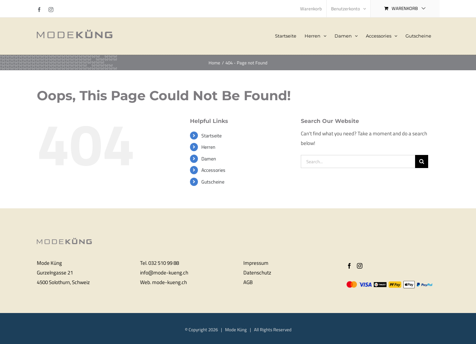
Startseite (211, 135)
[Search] (421, 161)
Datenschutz (257, 273)
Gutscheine (212, 181)
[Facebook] (349, 266)
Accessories (213, 170)
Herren (208, 146)
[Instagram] (359, 266)
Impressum (255, 263)
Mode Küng (236, 329)
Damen (208, 158)
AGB (248, 282)
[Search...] (358, 161)
